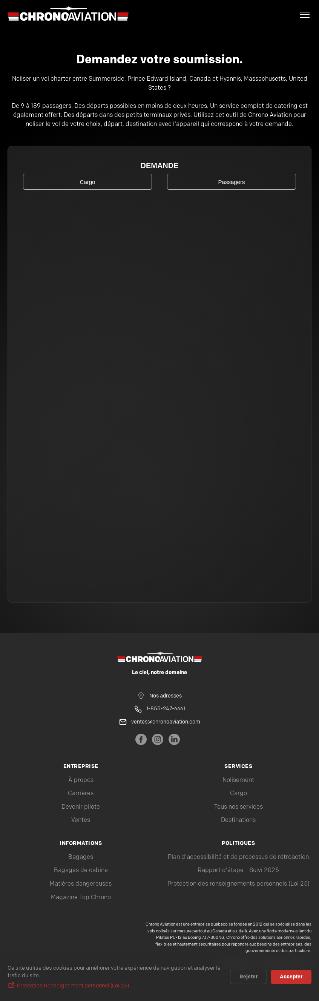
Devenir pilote (80, 807)
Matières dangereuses (81, 884)
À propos (81, 780)
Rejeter (248, 977)
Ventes (80, 820)
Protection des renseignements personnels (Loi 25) (238, 884)
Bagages (80, 857)
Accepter (291, 977)
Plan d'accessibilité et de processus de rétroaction (238, 857)
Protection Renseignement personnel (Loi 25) (73, 986)
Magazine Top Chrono (81, 897)
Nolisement (238, 780)
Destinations (238, 820)
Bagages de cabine (81, 870)
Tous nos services (238, 807)
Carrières (81, 793)
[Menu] (304, 15)
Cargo (238, 793)
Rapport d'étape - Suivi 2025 (238, 870)
